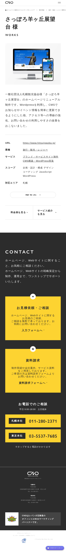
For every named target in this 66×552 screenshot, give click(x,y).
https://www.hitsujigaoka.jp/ (39, 143)
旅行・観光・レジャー (35, 149)
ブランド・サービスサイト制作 (40, 156)
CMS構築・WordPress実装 (38, 161)
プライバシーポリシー (23, 533)
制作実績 (41, 10)
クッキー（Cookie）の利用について (24, 535)
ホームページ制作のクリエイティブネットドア (20, 10)
